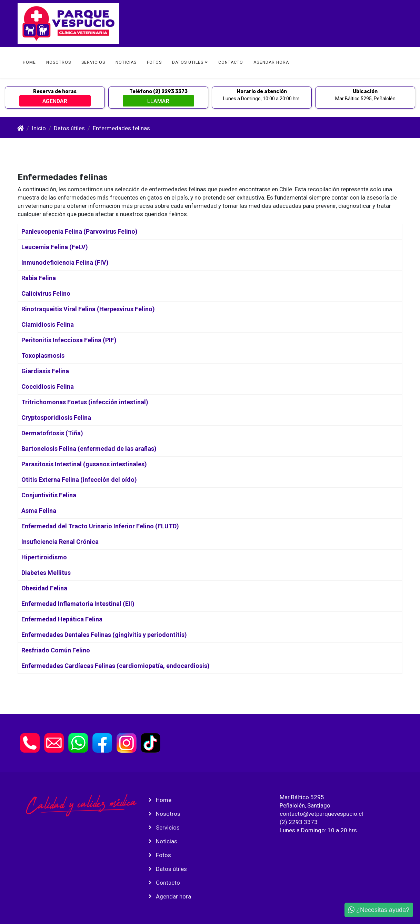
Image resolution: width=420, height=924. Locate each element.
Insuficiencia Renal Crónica (60, 541)
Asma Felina (38, 510)
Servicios (93, 62)
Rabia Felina (38, 278)
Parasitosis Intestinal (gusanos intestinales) (84, 464)
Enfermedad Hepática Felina (61, 619)
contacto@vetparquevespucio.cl (321, 813)
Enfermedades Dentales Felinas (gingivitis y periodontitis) (104, 634)
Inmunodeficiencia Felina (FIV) (65, 262)
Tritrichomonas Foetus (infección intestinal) (84, 402)
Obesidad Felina (44, 588)
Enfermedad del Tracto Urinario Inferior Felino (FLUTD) (100, 526)
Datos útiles (187, 62)
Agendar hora (271, 62)
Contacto (230, 62)
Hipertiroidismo (44, 557)
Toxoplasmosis (42, 355)
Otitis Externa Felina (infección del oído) (79, 479)
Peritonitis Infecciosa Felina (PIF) (69, 340)
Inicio (39, 128)
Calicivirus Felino (45, 293)
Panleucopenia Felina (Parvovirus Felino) (79, 231)
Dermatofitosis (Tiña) (52, 433)
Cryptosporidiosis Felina (56, 417)
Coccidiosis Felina (47, 386)
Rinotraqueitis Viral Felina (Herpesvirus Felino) (88, 309)
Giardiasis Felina (45, 371)
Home (29, 62)
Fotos (154, 62)
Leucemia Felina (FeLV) (54, 247)
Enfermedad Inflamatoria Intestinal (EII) (77, 603)
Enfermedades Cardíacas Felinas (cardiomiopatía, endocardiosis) (115, 665)
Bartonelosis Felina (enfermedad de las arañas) (89, 448)
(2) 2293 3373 (299, 822)
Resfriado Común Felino (55, 650)
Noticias (126, 62)
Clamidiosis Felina (47, 324)
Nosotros (58, 62)
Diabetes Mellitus (46, 572)
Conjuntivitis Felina (48, 495)
